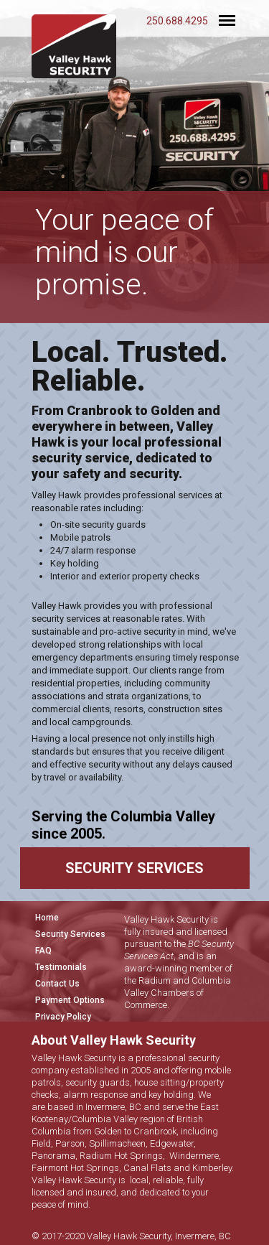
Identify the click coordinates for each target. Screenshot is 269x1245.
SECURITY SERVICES (134, 868)
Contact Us (57, 984)
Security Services (70, 934)
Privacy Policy (63, 1017)
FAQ (43, 951)
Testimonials (61, 967)
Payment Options (70, 1000)
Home (47, 918)
